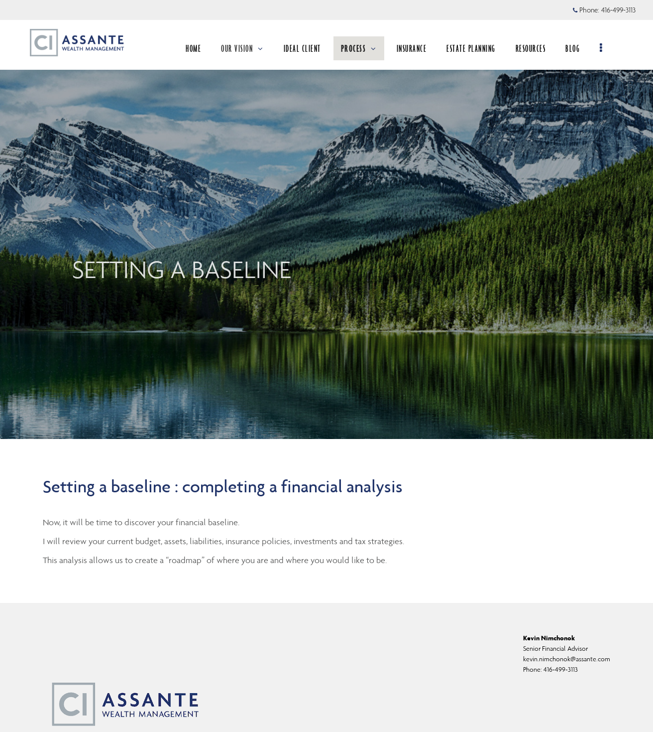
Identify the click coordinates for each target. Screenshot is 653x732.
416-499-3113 (561, 669)
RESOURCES (534, 48)
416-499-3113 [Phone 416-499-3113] (618, 9)
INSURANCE (415, 48)
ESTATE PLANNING (474, 48)
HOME (197, 48)
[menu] (605, 48)
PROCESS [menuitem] (362, 48)
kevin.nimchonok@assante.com (566, 659)
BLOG (576, 48)
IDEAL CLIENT (306, 48)
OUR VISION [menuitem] (245, 48)
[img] (326, 219)
